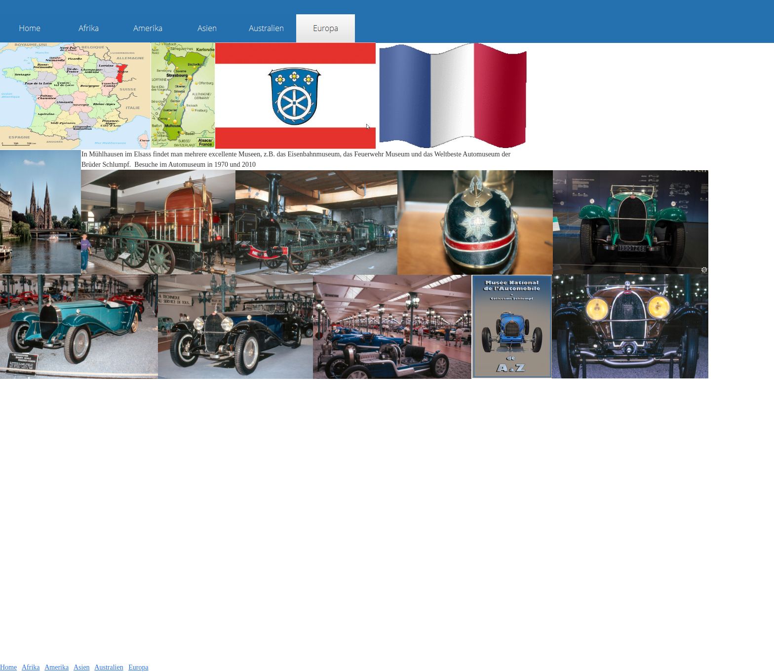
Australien (108, 667)
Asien (82, 667)
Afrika (31, 667)
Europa (138, 667)
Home (8, 667)
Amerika (56, 667)
